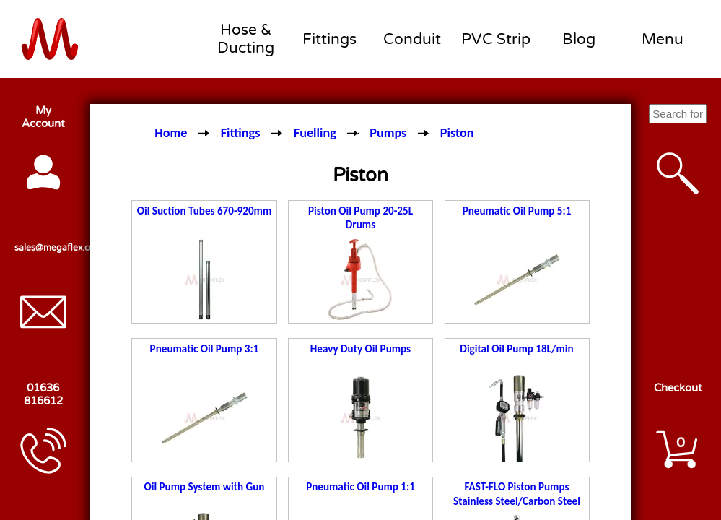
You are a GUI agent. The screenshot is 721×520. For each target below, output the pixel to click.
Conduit (412, 39)
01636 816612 (43, 394)
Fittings (329, 39)
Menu (662, 39)
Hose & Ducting (245, 39)
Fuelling (315, 133)
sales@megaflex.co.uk (43, 248)
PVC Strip (495, 39)
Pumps (388, 133)
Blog (578, 39)
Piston (457, 133)
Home (170, 133)
